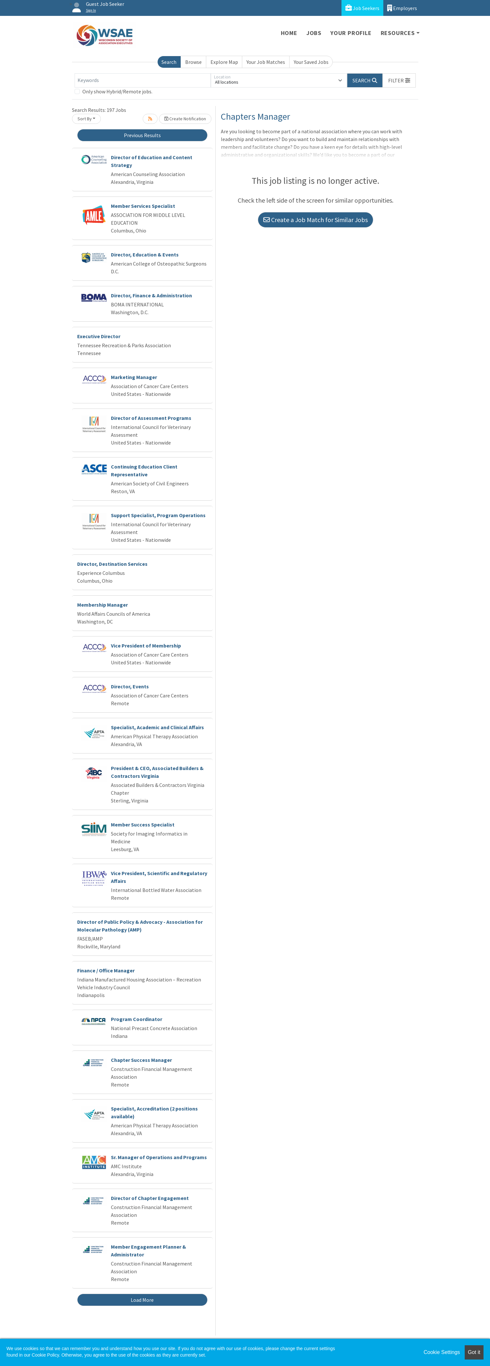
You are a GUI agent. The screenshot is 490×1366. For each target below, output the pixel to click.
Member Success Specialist (142, 824)
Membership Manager (102, 604)
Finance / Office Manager (106, 970)
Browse (193, 62)
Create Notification (185, 119)
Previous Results (142, 135)
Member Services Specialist (143, 206)
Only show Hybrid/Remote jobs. (117, 91)
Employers (402, 8)
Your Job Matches (265, 62)
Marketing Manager (134, 377)
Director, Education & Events (145, 254)
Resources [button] (398, 33)
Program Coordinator (136, 1019)
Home (289, 33)
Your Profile (351, 33)
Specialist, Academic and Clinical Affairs (157, 727)
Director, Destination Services (112, 564)
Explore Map (224, 62)
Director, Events (130, 686)
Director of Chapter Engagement (150, 1198)
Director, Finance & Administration (151, 295)
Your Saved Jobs (311, 62)
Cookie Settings (442, 1352)
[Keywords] (143, 80)
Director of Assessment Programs (151, 418)
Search (168, 62)
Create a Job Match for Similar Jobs (315, 220)
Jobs (313, 33)
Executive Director (98, 336)
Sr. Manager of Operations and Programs (159, 1157)
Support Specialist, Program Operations (158, 515)
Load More (142, 1300)
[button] (399, 80)
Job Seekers (362, 8)
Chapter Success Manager (141, 1060)
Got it (474, 1352)
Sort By (85, 119)
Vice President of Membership (146, 645)
